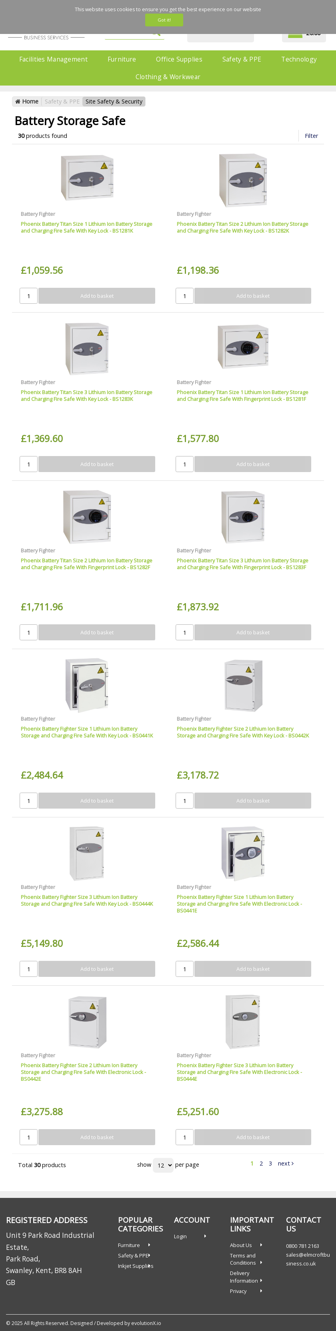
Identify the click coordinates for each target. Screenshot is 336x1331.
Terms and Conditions (243, 1259)
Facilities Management (53, 59)
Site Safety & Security (114, 101)
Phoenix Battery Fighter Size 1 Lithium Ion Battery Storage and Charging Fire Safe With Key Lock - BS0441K (87, 732)
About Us (241, 1245)
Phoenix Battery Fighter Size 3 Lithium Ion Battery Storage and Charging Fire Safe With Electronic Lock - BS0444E (239, 1072)
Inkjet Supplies (136, 1265)
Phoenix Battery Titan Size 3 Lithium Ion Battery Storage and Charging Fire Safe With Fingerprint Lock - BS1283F (242, 564)
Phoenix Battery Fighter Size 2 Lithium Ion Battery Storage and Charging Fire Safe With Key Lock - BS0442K (243, 732)
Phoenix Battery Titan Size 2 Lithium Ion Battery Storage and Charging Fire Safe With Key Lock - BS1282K (242, 227)
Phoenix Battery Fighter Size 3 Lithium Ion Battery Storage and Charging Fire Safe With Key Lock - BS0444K (87, 900)
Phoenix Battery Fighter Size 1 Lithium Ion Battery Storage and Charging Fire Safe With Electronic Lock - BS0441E (239, 904)
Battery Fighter (38, 213)
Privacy (238, 1291)
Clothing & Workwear (168, 76)
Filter (311, 135)
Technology (299, 59)
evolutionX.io (146, 1323)
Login (180, 1236)
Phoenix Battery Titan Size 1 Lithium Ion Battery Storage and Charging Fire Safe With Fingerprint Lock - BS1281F (242, 395)
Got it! (164, 20)
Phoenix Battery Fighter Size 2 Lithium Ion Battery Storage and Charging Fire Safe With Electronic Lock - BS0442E (83, 1072)
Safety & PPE (241, 59)
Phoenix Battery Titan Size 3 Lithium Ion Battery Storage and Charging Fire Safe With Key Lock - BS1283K (86, 395)
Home (26, 101)
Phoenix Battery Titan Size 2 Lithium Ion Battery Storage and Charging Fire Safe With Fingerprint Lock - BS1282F (86, 564)
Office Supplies (179, 59)
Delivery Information (244, 1276)
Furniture (122, 59)
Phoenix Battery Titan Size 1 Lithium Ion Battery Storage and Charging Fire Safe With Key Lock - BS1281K (86, 227)
